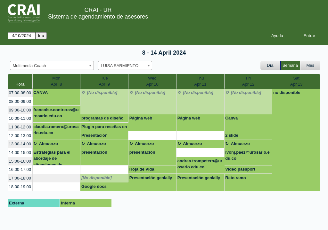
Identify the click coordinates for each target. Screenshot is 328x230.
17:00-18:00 (20, 178)
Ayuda (277, 35)
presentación (94, 152)
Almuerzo (48, 143)
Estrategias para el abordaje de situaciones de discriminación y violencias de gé (51, 157)
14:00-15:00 (20, 152)
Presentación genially (150, 177)
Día (270, 65)
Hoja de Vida (141, 169)
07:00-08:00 (20, 92)
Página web (140, 118)
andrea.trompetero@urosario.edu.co (200, 164)
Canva (231, 118)
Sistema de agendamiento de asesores (98, 16)
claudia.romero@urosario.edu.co (55, 129)
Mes (311, 65)
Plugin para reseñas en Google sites (104, 127)
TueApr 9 (104, 81)
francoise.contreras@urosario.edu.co (55, 113)
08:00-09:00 (20, 101)
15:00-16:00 (20, 161)
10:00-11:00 (20, 118)
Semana (290, 65)
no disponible (286, 92)
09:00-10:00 (20, 110)
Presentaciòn (94, 135)
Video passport (240, 169)
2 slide (231, 135)
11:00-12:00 (20, 127)
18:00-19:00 (20, 186)
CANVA (40, 92)
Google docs (94, 186)
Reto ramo (235, 177)
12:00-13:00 (20, 135)
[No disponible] (102, 92)
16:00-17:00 (20, 169)
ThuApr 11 (200, 81)
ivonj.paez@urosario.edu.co (247, 155)
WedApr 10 (152, 81)
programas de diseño (102, 118)
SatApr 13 (296, 81)
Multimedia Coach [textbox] (29, 65)
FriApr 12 (248, 81)
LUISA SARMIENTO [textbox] (120, 65)
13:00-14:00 (20, 144)
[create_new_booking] (152, 135)
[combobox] (52, 65)
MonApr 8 (56, 81)
